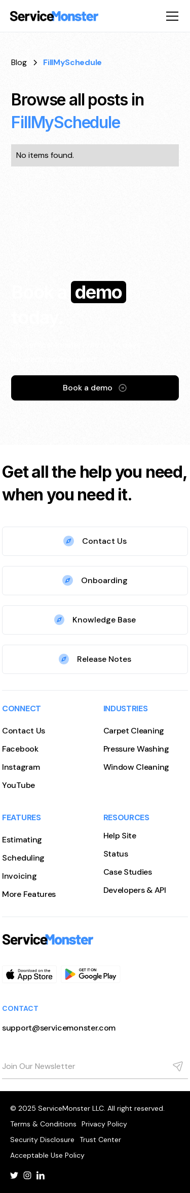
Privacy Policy (104, 1123)
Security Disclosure (42, 1139)
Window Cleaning (136, 767)
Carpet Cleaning (134, 730)
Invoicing (19, 876)
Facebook (20, 749)
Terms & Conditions (43, 1123)
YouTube (18, 785)
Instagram (21, 767)
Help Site (119, 835)
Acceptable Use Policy (47, 1155)
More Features (29, 894)
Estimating (22, 839)
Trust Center (100, 1139)
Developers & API (134, 890)
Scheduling (23, 858)
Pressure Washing (136, 749)
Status (115, 853)
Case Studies (127, 872)
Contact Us (23, 730)
